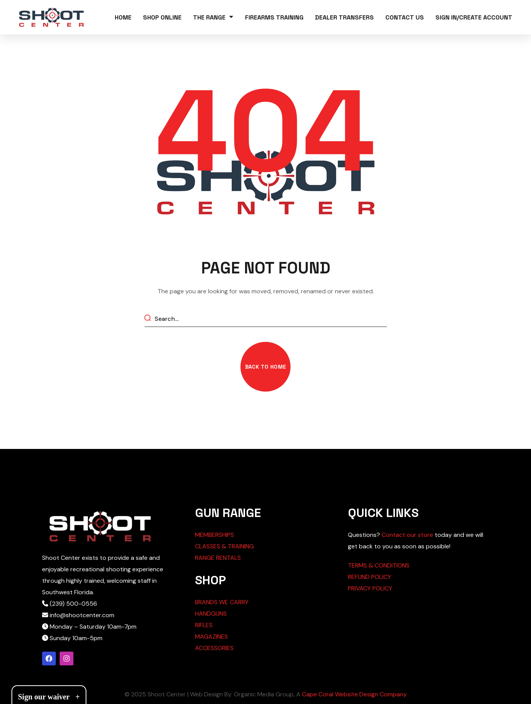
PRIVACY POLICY (370, 588)
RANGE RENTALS (218, 558)
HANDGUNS (211, 614)
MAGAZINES (211, 636)
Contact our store (407, 535)
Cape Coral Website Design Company (354, 694)
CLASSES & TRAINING (224, 546)
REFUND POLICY (369, 577)
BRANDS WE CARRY (221, 602)
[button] (265, 367)
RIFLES (204, 625)
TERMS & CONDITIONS (378, 565)
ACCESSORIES (214, 648)
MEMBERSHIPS (214, 535)
